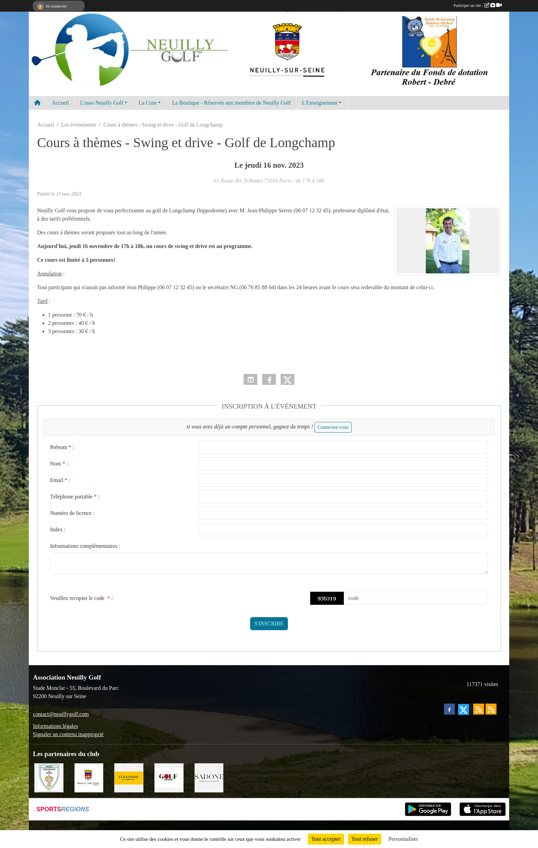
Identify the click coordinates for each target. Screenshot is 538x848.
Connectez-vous (333, 427)
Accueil (60, 103)
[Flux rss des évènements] (491, 709)
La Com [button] (147, 103)
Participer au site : (478, 5)
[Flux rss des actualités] (478, 709)
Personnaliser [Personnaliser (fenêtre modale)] (403, 839)
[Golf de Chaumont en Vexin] (48, 777)
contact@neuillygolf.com (61, 714)
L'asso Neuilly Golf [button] (102, 103)
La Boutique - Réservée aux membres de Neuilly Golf (231, 103)
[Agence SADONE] (209, 777)
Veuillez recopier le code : (81, 598)
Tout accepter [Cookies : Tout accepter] (326, 839)
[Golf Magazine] (169, 777)
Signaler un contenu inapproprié (68, 734)
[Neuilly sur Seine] (89, 777)
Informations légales (55, 726)
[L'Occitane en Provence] (128, 777)
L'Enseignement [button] (319, 103)
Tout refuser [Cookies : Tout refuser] (364, 839)
